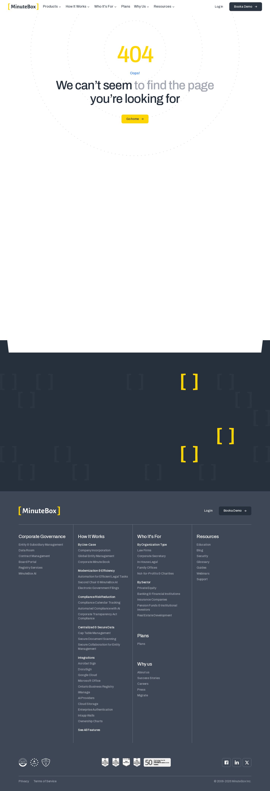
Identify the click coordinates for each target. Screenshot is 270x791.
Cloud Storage (88, 703)
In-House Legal (147, 562)
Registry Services (31, 567)
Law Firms (144, 550)
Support (202, 579)
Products (50, 6)
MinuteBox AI (27, 573)
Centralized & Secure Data (96, 627)
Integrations (86, 657)
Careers (142, 683)
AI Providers (86, 698)
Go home (132, 118)
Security (202, 556)
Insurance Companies (152, 599)
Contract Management (34, 556)
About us (143, 672)
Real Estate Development (154, 615)
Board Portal (27, 562)
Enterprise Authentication (95, 709)
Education (204, 544)
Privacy (24, 781)
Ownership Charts (90, 721)
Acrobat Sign (87, 663)
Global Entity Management (96, 556)
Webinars (203, 573)
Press (141, 689)
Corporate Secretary (151, 556)
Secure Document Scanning (97, 638)
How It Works (76, 6)
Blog (200, 550)
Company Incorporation (94, 550)
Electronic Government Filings (98, 588)
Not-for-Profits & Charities (155, 573)
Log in (219, 6)
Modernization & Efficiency (96, 570)
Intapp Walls (86, 715)
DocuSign (84, 669)
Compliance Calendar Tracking (99, 602)
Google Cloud (87, 675)
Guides (201, 567)
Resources (162, 6)
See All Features (89, 730)
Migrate (142, 695)
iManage (84, 692)
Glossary (203, 562)
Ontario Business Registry (96, 686)
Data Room (26, 550)
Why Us (140, 6)
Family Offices (147, 567)
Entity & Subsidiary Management (41, 544)
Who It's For (103, 6)
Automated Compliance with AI (99, 608)
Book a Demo (243, 6)
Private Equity (146, 588)
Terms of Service (44, 781)
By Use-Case (87, 544)
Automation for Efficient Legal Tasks (103, 576)
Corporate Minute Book (94, 562)
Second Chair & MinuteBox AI (98, 582)
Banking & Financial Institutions (158, 593)
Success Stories (148, 678)
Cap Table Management (94, 633)
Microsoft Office (89, 680)
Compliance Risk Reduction (96, 596)
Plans (125, 6)
